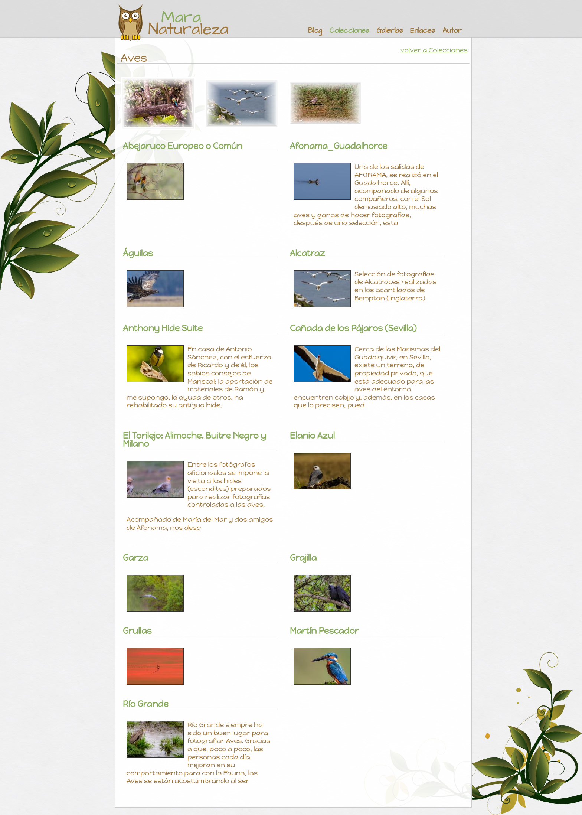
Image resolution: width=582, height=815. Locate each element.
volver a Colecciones (434, 50)
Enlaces (422, 31)
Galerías (390, 31)
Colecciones (349, 31)
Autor (452, 31)
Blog (315, 31)
